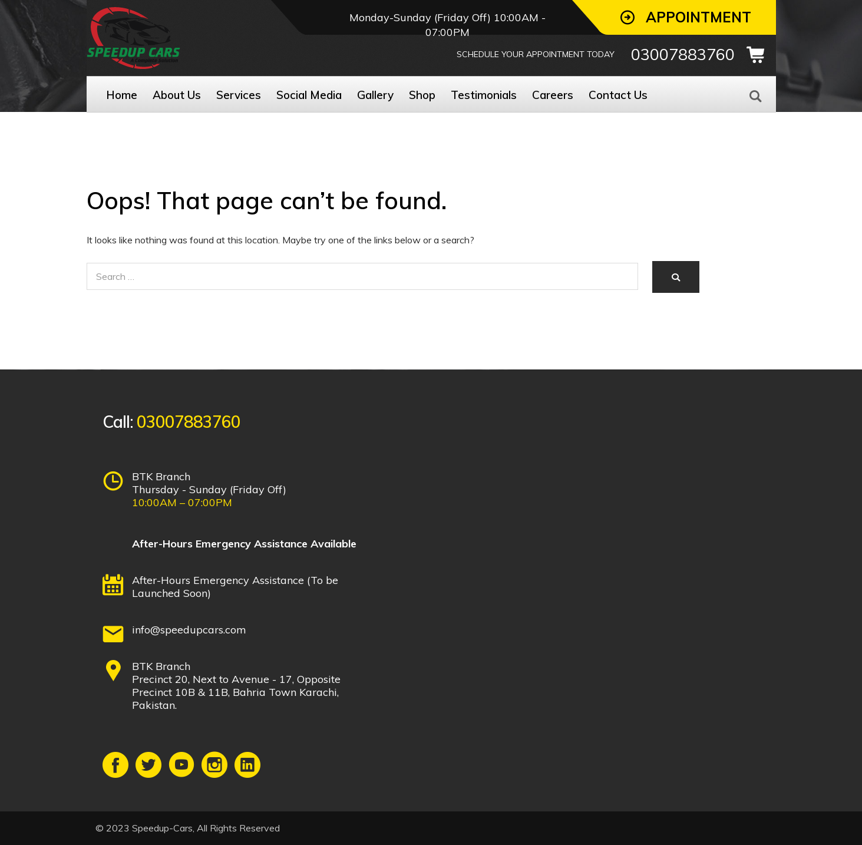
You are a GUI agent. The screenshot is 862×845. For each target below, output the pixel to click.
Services (238, 95)
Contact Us (618, 95)
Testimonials (484, 95)
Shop (422, 95)
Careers (552, 95)
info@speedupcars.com (189, 629)
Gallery (375, 95)
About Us (177, 95)
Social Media (309, 95)
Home (121, 95)
